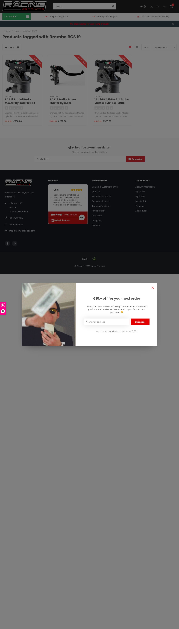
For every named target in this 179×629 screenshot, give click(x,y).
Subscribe (140, 321)
